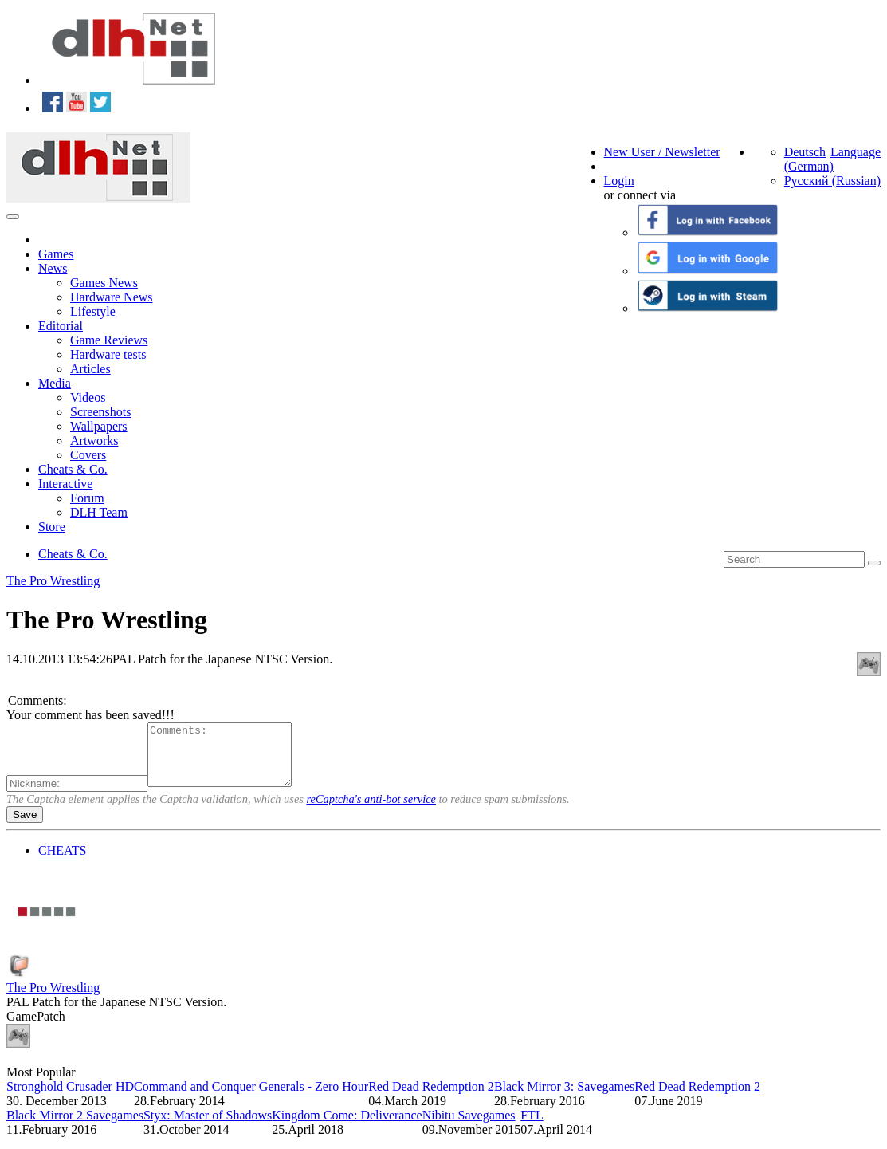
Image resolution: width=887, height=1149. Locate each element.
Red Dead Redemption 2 (431, 1098)
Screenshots (100, 412)
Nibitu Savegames (469, 1127)
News (52, 268)
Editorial (60, 326)
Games (55, 254)
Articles (90, 369)
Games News (104, 282)
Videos (87, 397)
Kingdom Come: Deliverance (347, 1127)
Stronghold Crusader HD (70, 1098)
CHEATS (62, 862)
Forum (87, 498)
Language (855, 152)
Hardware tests (108, 354)
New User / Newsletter (662, 152)
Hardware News (111, 297)
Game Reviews (108, 340)
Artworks (94, 440)
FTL (531, 1127)
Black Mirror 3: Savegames (564, 1098)
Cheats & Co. (73, 469)
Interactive (65, 483)
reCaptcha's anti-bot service (371, 811)
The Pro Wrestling (53, 581)
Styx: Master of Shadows (207, 1127)
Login (619, 180)
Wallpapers (99, 426)
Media (54, 383)
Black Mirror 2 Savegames (74, 1127)
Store (51, 526)
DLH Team (99, 512)
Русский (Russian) (832, 180)
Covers (88, 455)
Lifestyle (93, 311)
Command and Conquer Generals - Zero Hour (251, 1098)
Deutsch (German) (809, 159)
